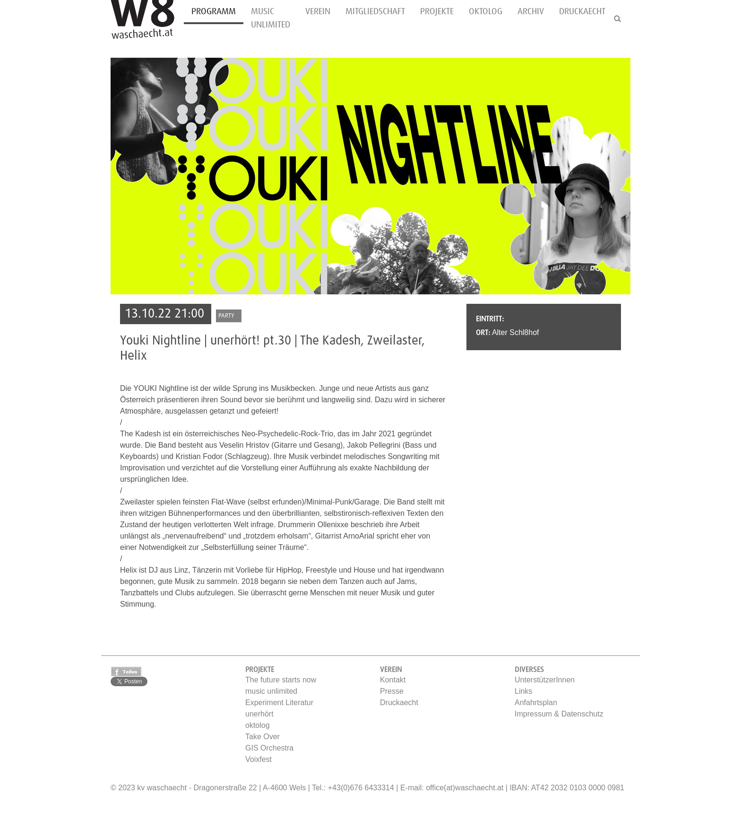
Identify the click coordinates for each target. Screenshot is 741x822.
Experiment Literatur (279, 702)
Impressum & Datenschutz (559, 714)
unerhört (259, 714)
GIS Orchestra (269, 748)
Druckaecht (582, 11)
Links (523, 691)
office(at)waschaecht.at (464, 788)
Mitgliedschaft (375, 11)
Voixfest (258, 759)
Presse (392, 691)
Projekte (437, 11)
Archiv (530, 11)
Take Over (262, 737)
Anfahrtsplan (536, 702)
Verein (317, 11)
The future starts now (280, 680)
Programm (213, 11)
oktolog (485, 11)
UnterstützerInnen (545, 680)
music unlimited (270, 18)
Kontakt (392, 680)
